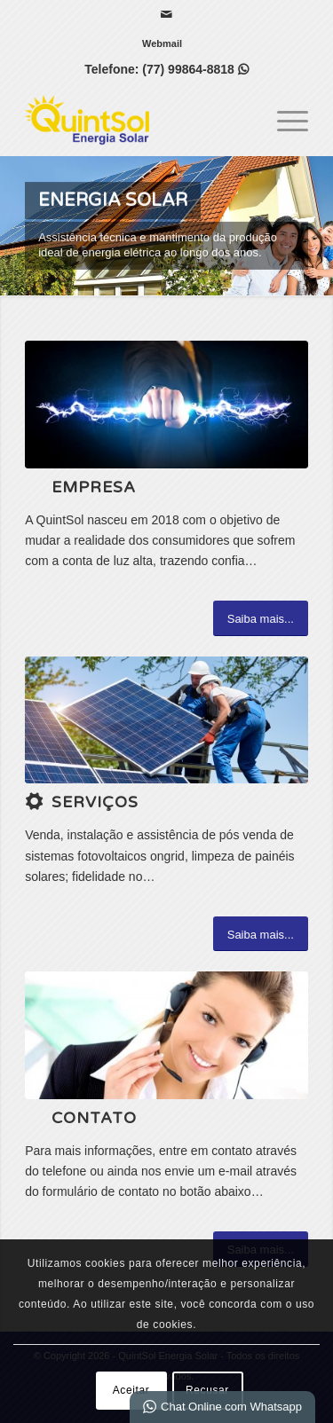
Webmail (162, 43)
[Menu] (283, 119)
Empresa (94, 487)
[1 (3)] (166, 719)
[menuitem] (162, 43)
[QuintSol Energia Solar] (138, 119)
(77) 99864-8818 (195, 69)
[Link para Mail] (166, 14)
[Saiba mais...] (260, 618)
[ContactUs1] (166, 1034)
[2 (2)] (166, 404)
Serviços (95, 802)
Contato (94, 1118)
